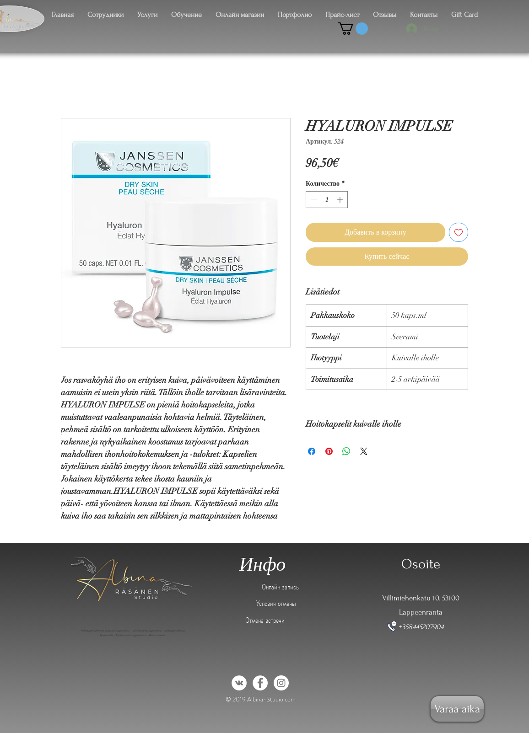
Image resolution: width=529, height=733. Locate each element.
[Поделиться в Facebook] (311, 451)
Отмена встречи (265, 620)
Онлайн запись (280, 586)
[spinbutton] (326, 200)
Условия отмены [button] (276, 603)
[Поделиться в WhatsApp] (346, 451)
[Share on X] (363, 451)
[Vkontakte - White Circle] (239, 682)
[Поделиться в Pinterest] (329, 451)
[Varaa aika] (457, 709)
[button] (353, 28)
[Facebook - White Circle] (260, 682)
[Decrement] (312, 200)
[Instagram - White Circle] (281, 682)
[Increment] (340, 200)
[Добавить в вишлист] (458, 232)
